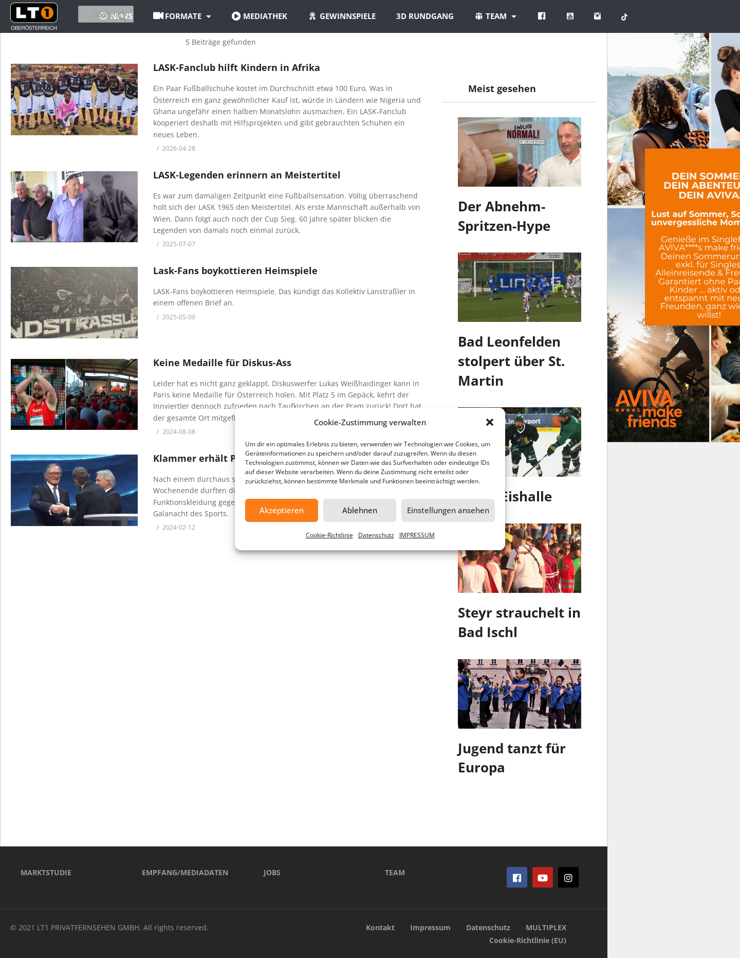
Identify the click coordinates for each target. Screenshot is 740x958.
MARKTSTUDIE (46, 872)
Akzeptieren (282, 510)
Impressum (430, 927)
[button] (490, 422)
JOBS (272, 872)
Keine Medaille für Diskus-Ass (222, 362)
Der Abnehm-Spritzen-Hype (504, 216)
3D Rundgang (481, 16)
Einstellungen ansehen (448, 510)
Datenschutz (376, 535)
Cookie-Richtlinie (329, 535)
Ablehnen (359, 510)
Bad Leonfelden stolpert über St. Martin (511, 360)
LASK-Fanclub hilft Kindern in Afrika (236, 67)
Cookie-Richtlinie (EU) (527, 940)
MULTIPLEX (546, 927)
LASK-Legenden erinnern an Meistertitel (247, 175)
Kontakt (380, 927)
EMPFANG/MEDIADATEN (185, 872)
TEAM (395, 872)
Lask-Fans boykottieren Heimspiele (235, 270)
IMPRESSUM (417, 535)
